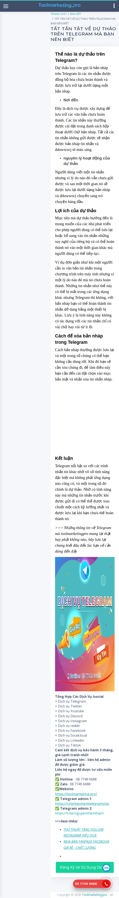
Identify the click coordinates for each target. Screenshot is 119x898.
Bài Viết (75, 14)
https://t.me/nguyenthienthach (79, 813)
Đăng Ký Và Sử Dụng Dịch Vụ (85, 867)
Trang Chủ (58, 14)
